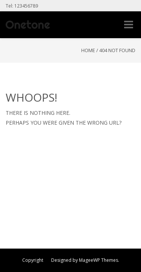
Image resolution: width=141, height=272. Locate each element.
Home (88, 50)
